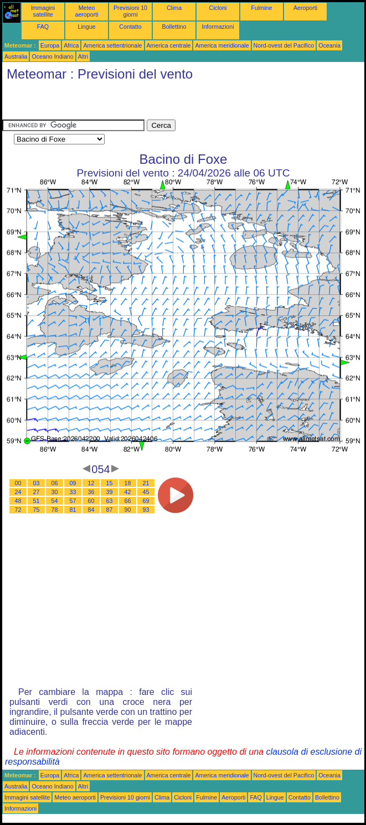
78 (54, 509)
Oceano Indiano (52, 56)
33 (73, 492)
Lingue (87, 26)
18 (128, 483)
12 (91, 483)
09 (73, 483)
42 (128, 492)
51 (36, 500)
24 (18, 492)
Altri (83, 56)
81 (73, 509)
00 (18, 483)
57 (73, 500)
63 (109, 500)
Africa (71, 45)
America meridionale (222, 45)
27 (36, 492)
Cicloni (218, 7)
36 (91, 492)
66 (128, 500)
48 (18, 500)
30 (54, 492)
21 (146, 483)
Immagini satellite (43, 11)
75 (36, 509)
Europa (49, 45)
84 (91, 509)
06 (54, 483)
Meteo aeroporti (86, 11)
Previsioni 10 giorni (130, 11)
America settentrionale (112, 45)
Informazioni (218, 26)
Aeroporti (305, 7)
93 (146, 509)
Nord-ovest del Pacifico (284, 45)
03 (36, 483)
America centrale (169, 45)
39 (109, 492)
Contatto (130, 26)
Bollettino (174, 26)
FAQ (43, 26)
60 (91, 500)
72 (18, 509)
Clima (174, 7)
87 (109, 509)
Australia (15, 56)
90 (128, 509)
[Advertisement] (131, 103)
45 (146, 492)
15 (109, 483)
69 (146, 500)
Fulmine (261, 7)
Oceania (329, 45)
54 (54, 500)
